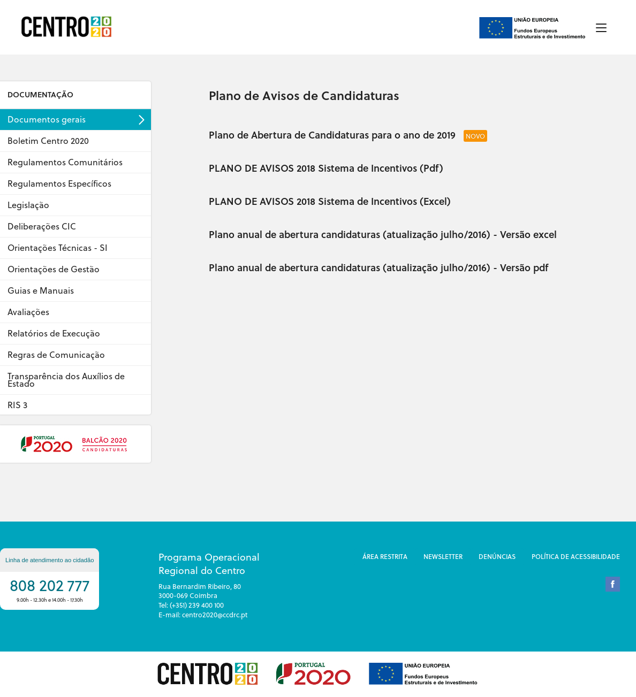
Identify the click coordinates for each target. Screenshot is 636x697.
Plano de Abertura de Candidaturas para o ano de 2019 (333, 134)
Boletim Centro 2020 (48, 140)
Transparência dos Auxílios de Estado (66, 379)
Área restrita (384, 556)
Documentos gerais (46, 119)
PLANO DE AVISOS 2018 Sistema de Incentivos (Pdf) (326, 167)
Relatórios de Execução (53, 333)
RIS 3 (17, 405)
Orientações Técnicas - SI (57, 247)
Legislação (28, 205)
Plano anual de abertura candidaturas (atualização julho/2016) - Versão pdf (378, 267)
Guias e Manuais (40, 290)
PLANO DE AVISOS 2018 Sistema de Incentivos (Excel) (330, 201)
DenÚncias (497, 556)
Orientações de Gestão (53, 269)
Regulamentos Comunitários (65, 162)
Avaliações (28, 312)
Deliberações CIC (41, 226)
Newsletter (443, 556)
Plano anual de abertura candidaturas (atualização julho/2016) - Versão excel (383, 234)
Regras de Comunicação (56, 354)
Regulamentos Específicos (59, 183)
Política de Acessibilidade (576, 556)
